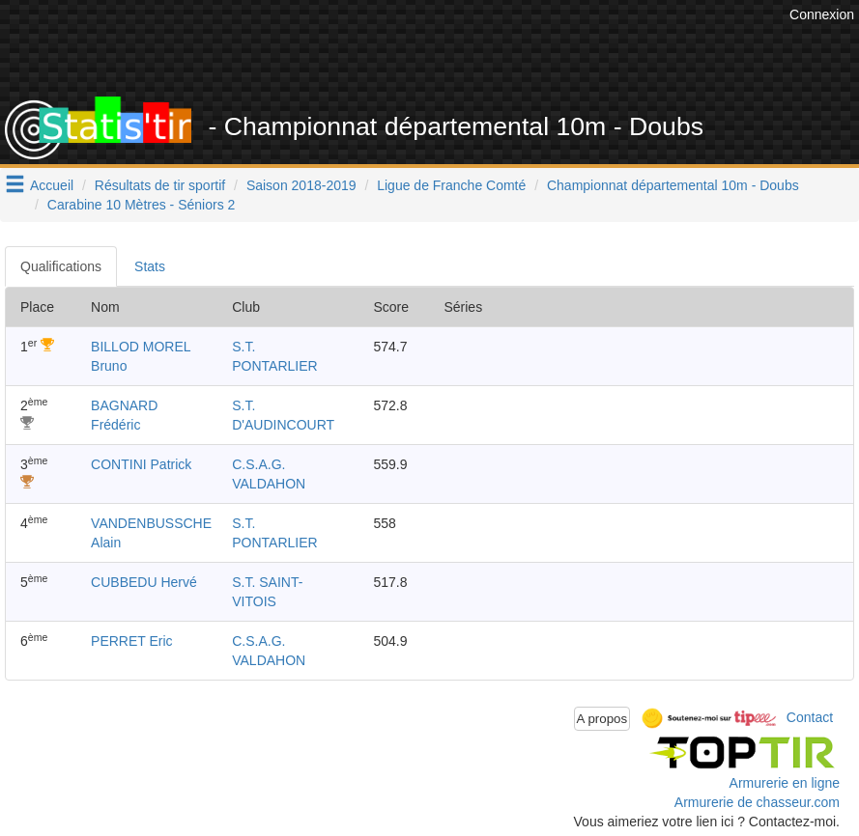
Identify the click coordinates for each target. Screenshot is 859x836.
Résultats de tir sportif (160, 185)
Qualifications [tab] (60, 266)
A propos (602, 718)
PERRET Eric (132, 641)
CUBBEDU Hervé (144, 582)
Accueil (51, 185)
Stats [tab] (149, 266)
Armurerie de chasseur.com (757, 802)
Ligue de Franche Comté (451, 185)
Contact (810, 717)
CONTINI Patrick (141, 464)
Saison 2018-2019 (301, 185)
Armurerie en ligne (785, 783)
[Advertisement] (433, 48)
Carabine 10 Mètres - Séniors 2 (141, 204)
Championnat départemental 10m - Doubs (673, 185)
